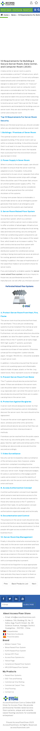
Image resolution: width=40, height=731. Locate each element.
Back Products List (20, 584)
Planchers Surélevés (13, 634)
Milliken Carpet (6, 10)
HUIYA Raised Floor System (15, 651)
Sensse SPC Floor (12, 654)
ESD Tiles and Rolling (13, 679)
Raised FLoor (27, 10)
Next (34, 584)
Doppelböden (10, 631)
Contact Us (9, 692)
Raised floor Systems (13, 675)
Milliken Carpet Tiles (13, 644)
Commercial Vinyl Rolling (14, 682)
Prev (6, 584)
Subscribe (28, 605)
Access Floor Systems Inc (14, 657)
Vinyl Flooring (17, 10)
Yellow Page (10, 661)
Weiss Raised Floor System (15, 647)
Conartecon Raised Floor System (18, 664)
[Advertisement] (20, 39)
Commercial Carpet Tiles (14, 685)
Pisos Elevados (11, 637)
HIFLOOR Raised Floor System (16, 667)
